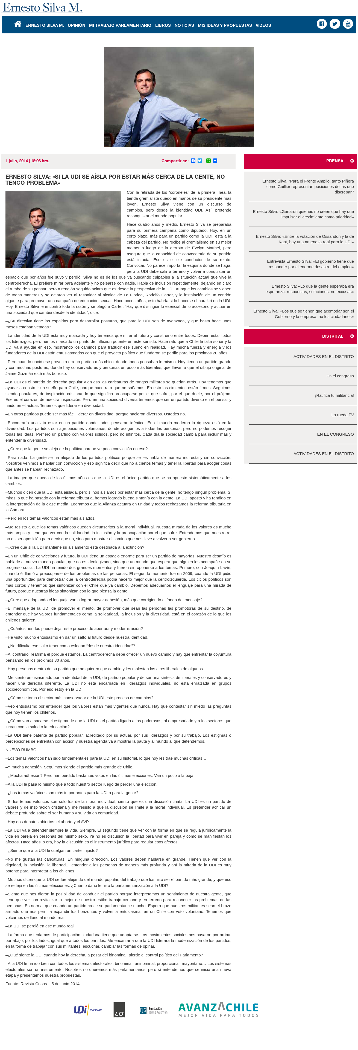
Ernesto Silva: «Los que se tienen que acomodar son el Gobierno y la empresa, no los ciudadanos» (303, 314)
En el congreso (340, 376)
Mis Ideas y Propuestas (225, 26)
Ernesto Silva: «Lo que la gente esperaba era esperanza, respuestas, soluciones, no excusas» (309, 289)
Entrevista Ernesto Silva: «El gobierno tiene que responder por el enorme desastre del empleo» (310, 264)
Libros (163, 26)
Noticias (184, 26)
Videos (263, 26)
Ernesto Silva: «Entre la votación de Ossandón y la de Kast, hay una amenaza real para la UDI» (305, 239)
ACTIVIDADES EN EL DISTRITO (324, 356)
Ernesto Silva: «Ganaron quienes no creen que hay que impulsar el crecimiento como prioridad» (303, 214)
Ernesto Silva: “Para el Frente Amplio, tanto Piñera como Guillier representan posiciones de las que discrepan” (308, 186)
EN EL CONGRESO (335, 434)
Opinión (76, 26)
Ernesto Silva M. (44, 26)
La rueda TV (342, 414)
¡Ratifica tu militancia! (334, 395)
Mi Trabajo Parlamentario (120, 26)
